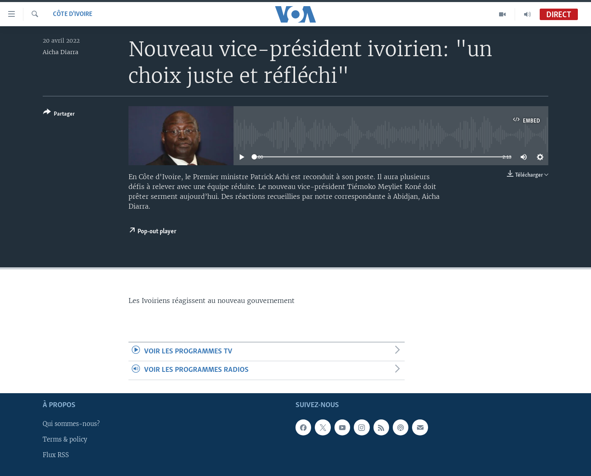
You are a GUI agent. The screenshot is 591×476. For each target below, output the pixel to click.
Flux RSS (56, 455)
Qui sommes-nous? (71, 424)
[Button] (59, 114)
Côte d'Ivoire (72, 14)
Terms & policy (65, 439)
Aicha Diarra (60, 52)
